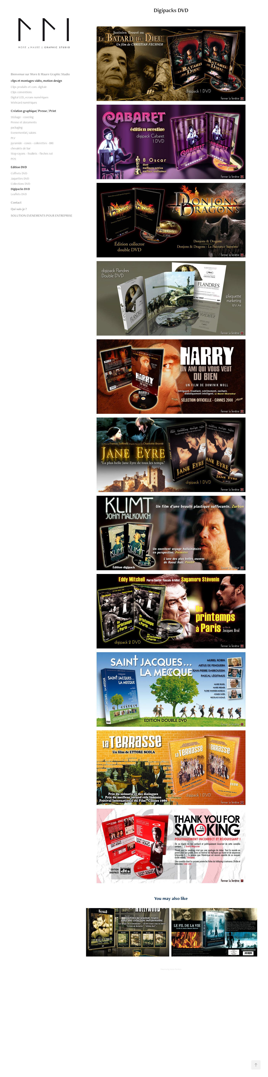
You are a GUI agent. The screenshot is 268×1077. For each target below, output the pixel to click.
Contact (16, 202)
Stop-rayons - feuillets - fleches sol (31, 154)
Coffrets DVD (19, 173)
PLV (13, 138)
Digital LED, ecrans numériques (29, 97)
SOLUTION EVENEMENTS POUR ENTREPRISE (41, 215)
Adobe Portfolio (175, 969)
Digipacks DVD (20, 189)
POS (13, 159)
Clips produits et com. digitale (29, 87)
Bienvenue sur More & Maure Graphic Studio (40, 74)
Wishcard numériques (24, 102)
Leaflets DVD (19, 194)
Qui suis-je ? (19, 209)
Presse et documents (24, 122)
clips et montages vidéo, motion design (36, 81)
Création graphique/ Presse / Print (33, 111)
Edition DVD (19, 167)
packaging (17, 127)
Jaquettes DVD (20, 178)
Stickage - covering (22, 117)
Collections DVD (20, 184)
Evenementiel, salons (23, 133)
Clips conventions (21, 92)
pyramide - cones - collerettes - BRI (32, 143)
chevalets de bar (21, 148)
